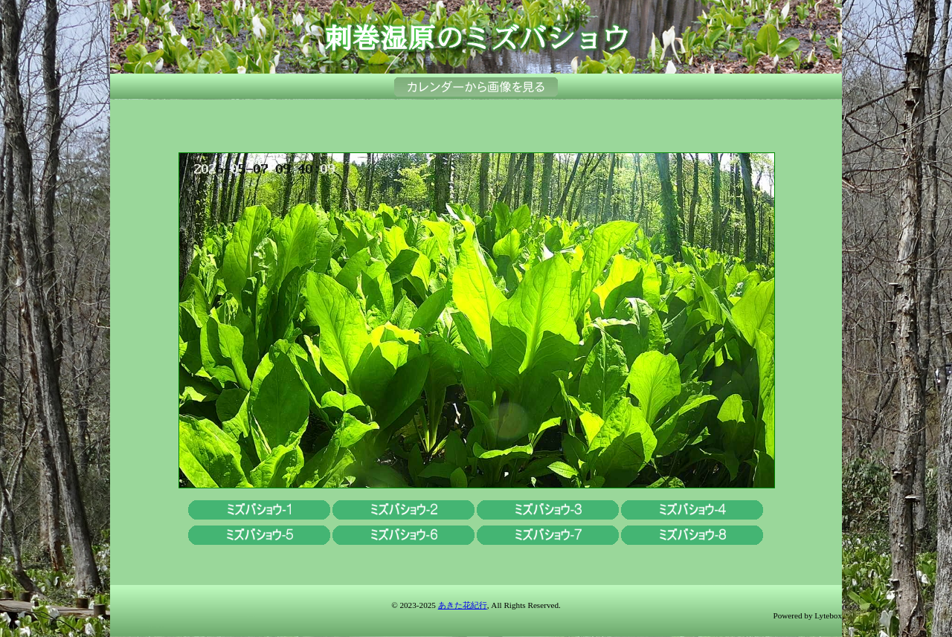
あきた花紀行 (462, 605)
